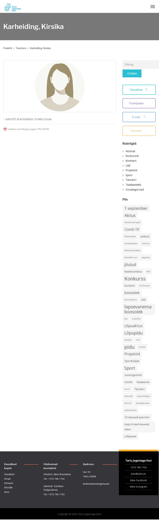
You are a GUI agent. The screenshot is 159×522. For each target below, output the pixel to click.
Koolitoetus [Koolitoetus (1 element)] (144, 285)
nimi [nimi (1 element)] (138, 340)
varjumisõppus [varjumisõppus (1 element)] (143, 396)
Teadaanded (133, 185)
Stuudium (139, 90)
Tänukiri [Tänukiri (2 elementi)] (139, 389)
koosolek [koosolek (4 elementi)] (132, 292)
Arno (6, 492)
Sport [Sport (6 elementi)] (129, 368)
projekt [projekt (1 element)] (142, 347)
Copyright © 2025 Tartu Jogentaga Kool (79, 514)
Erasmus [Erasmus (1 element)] (145, 243)
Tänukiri (131, 180)
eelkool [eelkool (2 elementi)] (144, 236)
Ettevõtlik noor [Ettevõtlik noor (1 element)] (130, 257)
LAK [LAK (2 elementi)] (143, 300)
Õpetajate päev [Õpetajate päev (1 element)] (142, 403)
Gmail (7, 478)
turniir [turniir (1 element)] (127, 389)
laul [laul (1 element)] (126, 319)
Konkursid (132, 156)
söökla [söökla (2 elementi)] (128, 382)
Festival (130, 151)
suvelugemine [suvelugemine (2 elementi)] (133, 375)
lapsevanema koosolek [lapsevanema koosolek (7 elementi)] (138, 309)
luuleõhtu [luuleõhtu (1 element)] (136, 319)
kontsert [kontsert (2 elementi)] (129, 285)
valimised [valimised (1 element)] (128, 396)
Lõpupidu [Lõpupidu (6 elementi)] (133, 333)
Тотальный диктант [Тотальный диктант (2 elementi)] (137, 417)
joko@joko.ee (138, 473)
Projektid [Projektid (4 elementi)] (132, 353)
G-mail (139, 117)
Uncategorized (135, 189)
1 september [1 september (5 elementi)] (136, 208)
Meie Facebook (138, 480)
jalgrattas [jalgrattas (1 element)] (146, 257)
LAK (128, 165)
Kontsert (131, 161)
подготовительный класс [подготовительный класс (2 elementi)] (136, 426)
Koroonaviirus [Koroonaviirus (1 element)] (130, 300)
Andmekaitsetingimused (96, 483)
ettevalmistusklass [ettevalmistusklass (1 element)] (132, 250)
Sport (129, 175)
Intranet (139, 131)
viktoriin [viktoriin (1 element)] (128, 403)
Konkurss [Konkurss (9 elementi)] (134, 278)
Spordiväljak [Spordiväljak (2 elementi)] (131, 361)
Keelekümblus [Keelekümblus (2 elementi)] (133, 271)
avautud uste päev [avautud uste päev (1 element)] (132, 222)
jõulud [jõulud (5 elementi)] (130, 264)
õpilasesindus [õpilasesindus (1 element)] (130, 410)
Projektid (131, 170)
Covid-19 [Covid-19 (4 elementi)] (131, 229)
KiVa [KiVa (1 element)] (148, 271)
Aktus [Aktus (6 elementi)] (130, 215)
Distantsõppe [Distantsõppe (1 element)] (130, 236)
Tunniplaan (139, 103)
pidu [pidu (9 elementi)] (129, 347)
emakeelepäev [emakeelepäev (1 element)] (131, 243)
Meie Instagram (138, 486)
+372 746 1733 (138, 467)
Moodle (8, 487)
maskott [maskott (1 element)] (128, 340)
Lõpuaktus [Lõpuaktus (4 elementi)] (133, 325)
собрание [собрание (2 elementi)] (130, 436)
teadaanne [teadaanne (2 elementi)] (143, 382)
